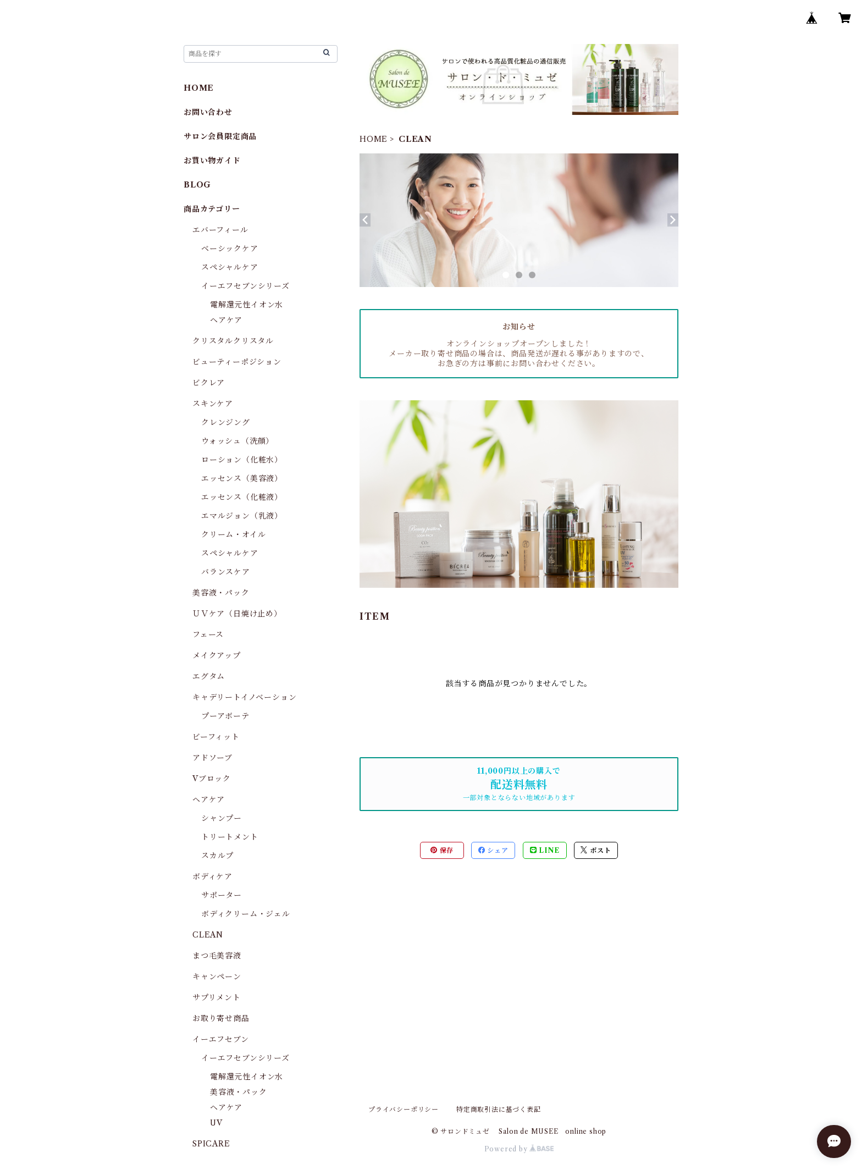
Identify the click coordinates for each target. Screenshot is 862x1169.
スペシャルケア (229, 267)
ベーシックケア (229, 248)
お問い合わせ (208, 112)
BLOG (197, 185)
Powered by (519, 1149)
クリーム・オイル (233, 534)
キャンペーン (216, 976)
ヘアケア (226, 320)
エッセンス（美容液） (242, 478)
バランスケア (225, 572)
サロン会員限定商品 (220, 136)
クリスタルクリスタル (233, 341)
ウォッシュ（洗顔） (237, 441)
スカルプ (217, 856)
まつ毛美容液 (216, 956)
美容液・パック (221, 593)
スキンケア (212, 404)
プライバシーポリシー (403, 1109)
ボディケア (212, 876)
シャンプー (221, 818)
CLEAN (207, 935)
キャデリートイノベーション (244, 697)
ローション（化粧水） (242, 460)
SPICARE (211, 1144)
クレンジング (225, 422)
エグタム (208, 676)
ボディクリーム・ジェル (245, 914)
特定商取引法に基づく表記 (498, 1109)
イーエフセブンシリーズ (245, 286)
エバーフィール (220, 230)
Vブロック (211, 779)
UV (216, 1123)
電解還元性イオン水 (246, 305)
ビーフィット (216, 737)
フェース (208, 634)
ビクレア (208, 383)
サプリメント (216, 997)
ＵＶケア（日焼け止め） (237, 614)
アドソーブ (212, 758)
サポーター (221, 895)
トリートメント (229, 837)
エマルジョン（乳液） (242, 516)
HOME (374, 139)
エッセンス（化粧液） (242, 497)
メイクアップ (216, 655)
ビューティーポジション (236, 362)
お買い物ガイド (212, 161)
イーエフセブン (220, 1039)
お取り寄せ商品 (221, 1018)
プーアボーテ (225, 716)
